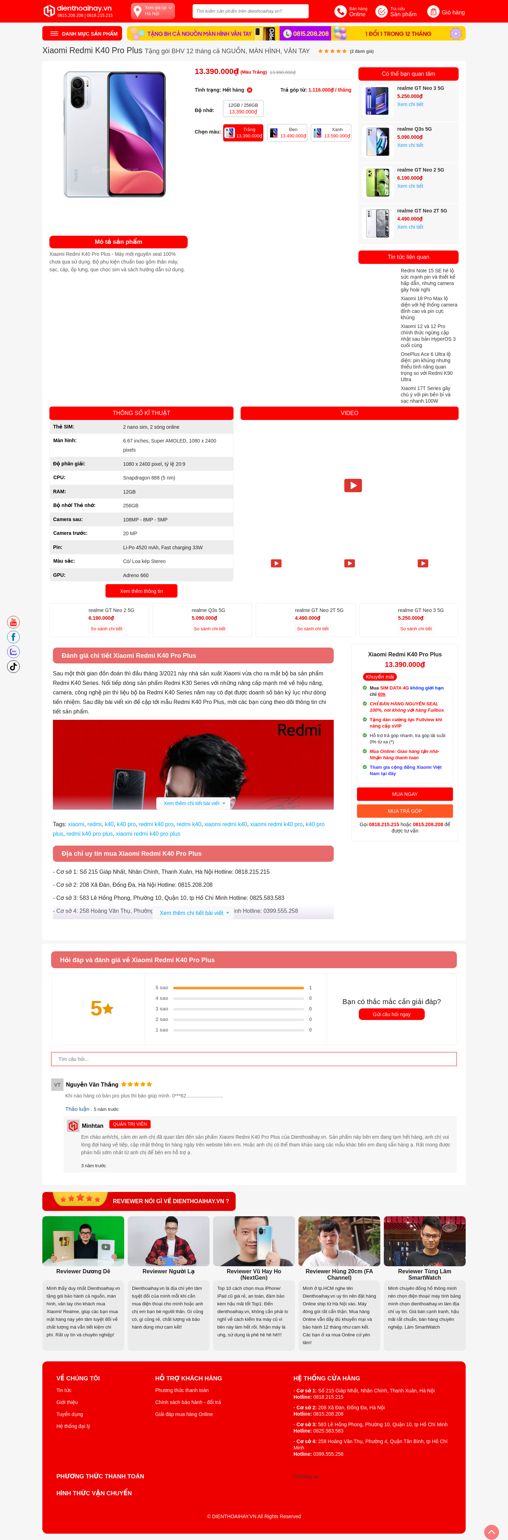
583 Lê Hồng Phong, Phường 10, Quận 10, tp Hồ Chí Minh (383, 1424)
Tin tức (64, 1390)
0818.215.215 (384, 824)
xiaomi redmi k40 (226, 824)
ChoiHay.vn (306, 1476)
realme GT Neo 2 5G (420, 170)
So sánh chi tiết (106, 628)
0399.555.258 (328, 1454)
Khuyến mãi (380, 677)
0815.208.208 (428, 824)
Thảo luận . (79, 1109)
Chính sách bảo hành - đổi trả (188, 1402)
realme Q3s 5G (414, 129)
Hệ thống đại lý (73, 1426)
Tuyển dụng (69, 1414)
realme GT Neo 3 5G (420, 88)
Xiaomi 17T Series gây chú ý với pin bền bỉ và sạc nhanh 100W (425, 394)
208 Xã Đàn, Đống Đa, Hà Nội (351, 1407)
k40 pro (126, 824)
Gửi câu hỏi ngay (392, 1014)
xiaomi (76, 824)
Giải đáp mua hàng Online (184, 1414)
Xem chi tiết (410, 104)
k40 (109, 824)
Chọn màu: (208, 132)
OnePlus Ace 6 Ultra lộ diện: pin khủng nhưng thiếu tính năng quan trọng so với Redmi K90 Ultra (427, 366)
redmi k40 (188, 824)
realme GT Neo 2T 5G (422, 211)
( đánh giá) (362, 51)
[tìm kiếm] (301, 10)
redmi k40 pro (156, 824)
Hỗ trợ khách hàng (188, 1378)
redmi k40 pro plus (89, 834)
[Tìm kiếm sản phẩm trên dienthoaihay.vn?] (251, 11)
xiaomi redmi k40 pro (276, 824)
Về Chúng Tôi (78, 1378)
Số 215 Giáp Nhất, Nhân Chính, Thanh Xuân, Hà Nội (376, 1390)
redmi (94, 824)
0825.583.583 (328, 1431)
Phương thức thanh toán (182, 1390)
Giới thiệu (67, 1402)
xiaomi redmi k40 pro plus (148, 834)
